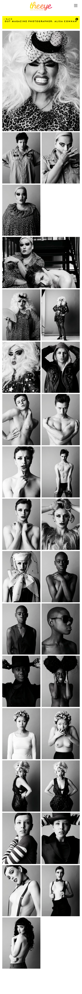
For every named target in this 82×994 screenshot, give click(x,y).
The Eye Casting (41, 6)
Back (8, 19)
